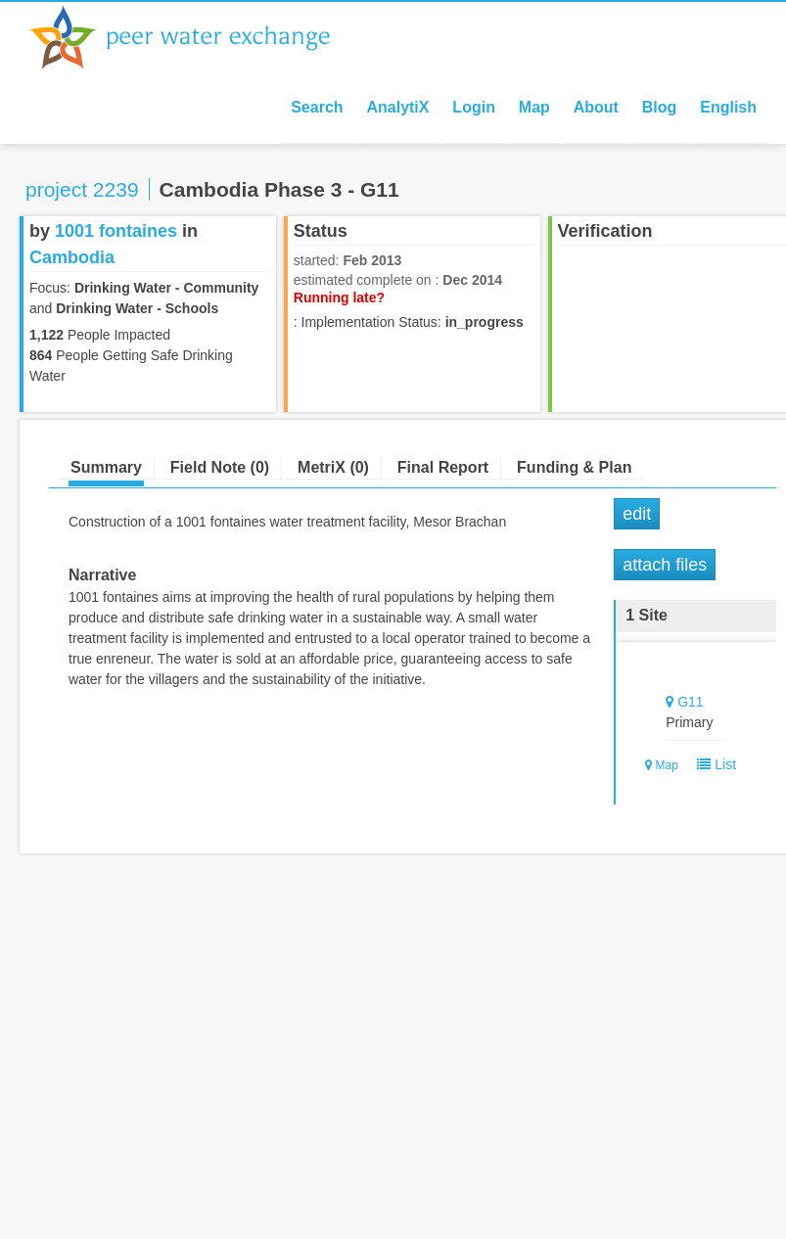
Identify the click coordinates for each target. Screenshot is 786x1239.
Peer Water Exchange (196, 37)
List (713, 764)
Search (317, 107)
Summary (106, 467)
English (728, 107)
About (596, 107)
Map (534, 107)
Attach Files (665, 564)
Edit (637, 514)
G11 (690, 702)
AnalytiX (397, 107)
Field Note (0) (219, 467)
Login (473, 107)
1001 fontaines (116, 231)
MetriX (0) (333, 467)
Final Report (442, 467)
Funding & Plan (574, 467)
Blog (659, 107)
